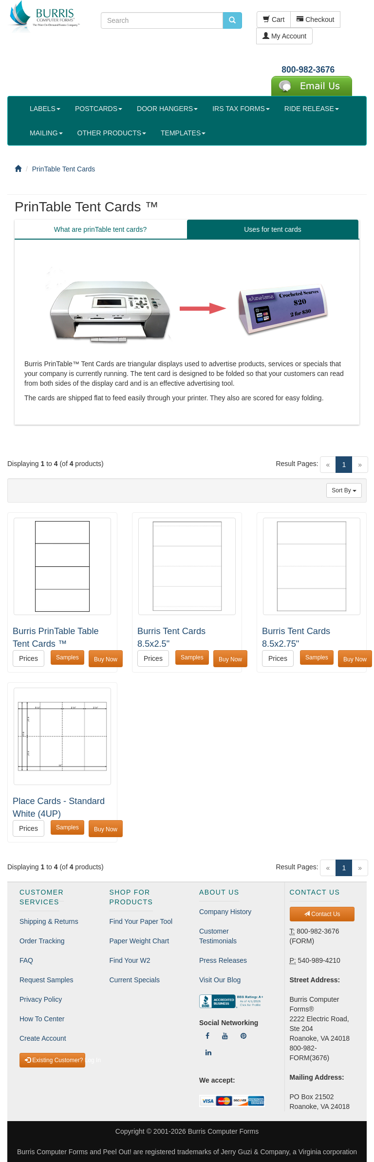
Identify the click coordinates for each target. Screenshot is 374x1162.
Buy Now (105, 659)
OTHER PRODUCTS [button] (111, 133)
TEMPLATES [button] (183, 133)
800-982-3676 (308, 70)
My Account (284, 36)
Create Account (42, 1038)
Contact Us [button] (322, 914)
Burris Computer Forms (223, 1131)
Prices (28, 658)
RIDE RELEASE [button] (311, 108)
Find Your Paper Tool (141, 921)
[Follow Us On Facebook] (207, 1036)
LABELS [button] (45, 108)
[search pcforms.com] (232, 20)
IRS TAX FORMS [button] (241, 108)
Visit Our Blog (220, 980)
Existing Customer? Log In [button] (55, 1060)
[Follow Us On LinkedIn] (208, 1052)
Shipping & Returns (48, 921)
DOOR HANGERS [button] (167, 108)
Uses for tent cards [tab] (272, 229)
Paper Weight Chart (139, 941)
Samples (67, 657)
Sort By (344, 490)
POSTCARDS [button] (98, 108)
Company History (225, 912)
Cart (273, 19)
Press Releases (223, 960)
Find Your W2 (130, 960)
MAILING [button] (46, 133)
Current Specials (135, 980)
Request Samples (46, 980)
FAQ (26, 960)
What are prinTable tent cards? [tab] (100, 229)
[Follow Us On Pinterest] (243, 1036)
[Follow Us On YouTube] (225, 1036)
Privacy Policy (40, 999)
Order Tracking (42, 941)
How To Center (41, 1019)
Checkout (315, 19)
